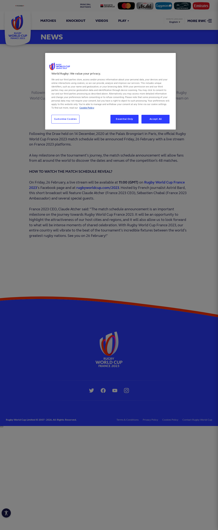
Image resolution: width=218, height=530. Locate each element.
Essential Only (124, 119)
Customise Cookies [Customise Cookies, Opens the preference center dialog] (65, 119)
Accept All (156, 119)
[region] (110, 91)
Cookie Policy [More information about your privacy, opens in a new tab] (86, 107)
